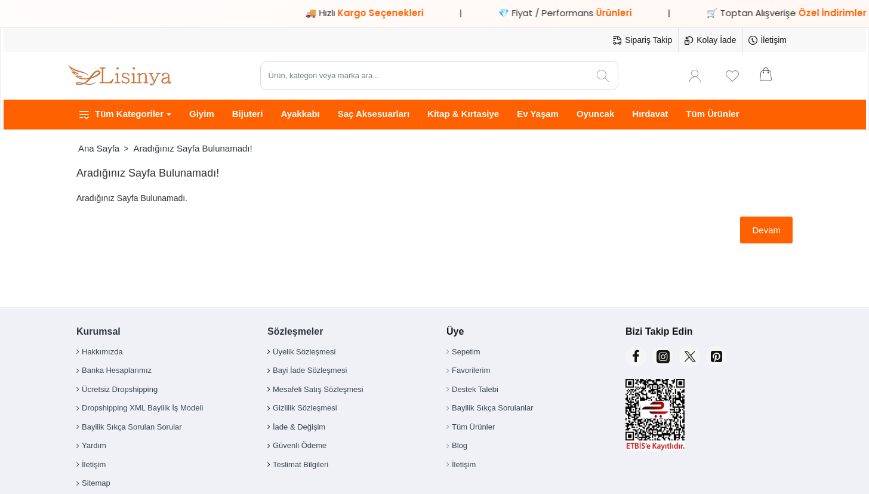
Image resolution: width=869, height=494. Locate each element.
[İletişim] (767, 40)
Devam (766, 230)
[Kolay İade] (710, 40)
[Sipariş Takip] (642, 40)
